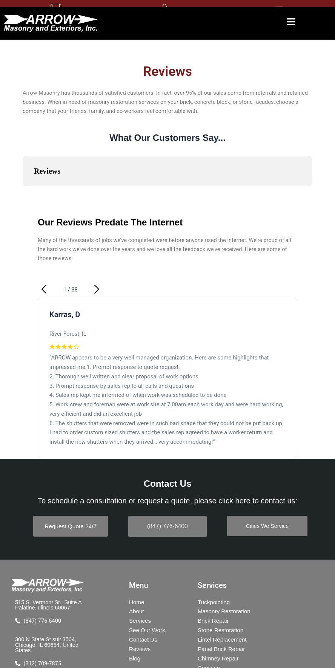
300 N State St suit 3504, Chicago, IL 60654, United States (46, 645)
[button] (290, 23)
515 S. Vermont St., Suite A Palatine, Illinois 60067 (48, 606)
